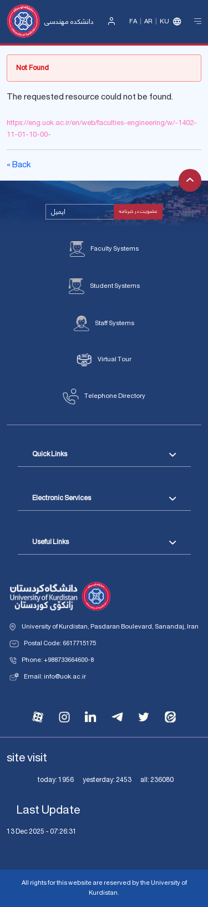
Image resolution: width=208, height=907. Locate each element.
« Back (19, 165)
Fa (133, 21)
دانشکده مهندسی (69, 22)
